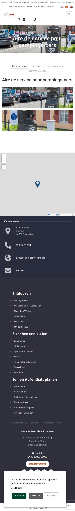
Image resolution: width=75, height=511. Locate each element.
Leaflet (53, 214)
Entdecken (21, 293)
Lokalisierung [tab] (37, 71)
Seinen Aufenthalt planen (34, 379)
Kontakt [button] (20, 270)
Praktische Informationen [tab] (48, 66)
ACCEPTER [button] (19, 496)
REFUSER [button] (36, 496)
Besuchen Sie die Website (30, 257)
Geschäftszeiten (37, 464)
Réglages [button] (51, 496)
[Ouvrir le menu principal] (69, 14)
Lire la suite (16, 488)
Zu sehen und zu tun (29, 333)
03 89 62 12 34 (23, 245)
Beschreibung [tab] (20, 66)
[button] (19, 19)
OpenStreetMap (67, 214)
